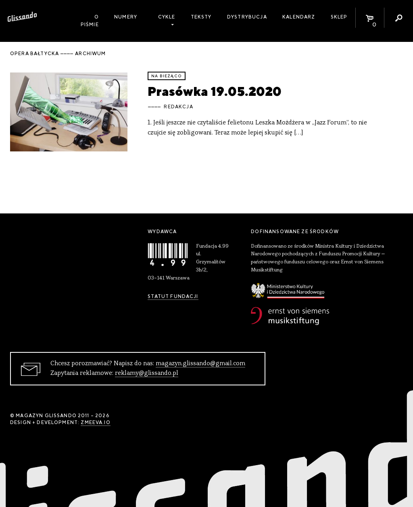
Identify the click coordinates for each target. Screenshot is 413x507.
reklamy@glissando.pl (146, 373)
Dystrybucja (247, 17)
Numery (125, 17)
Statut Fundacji (173, 296)
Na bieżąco (166, 76)
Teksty (201, 17)
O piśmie (90, 20)
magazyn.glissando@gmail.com (200, 363)
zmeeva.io (95, 422)
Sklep (339, 17)
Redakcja (178, 107)
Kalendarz (298, 17)
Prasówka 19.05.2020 (215, 91)
